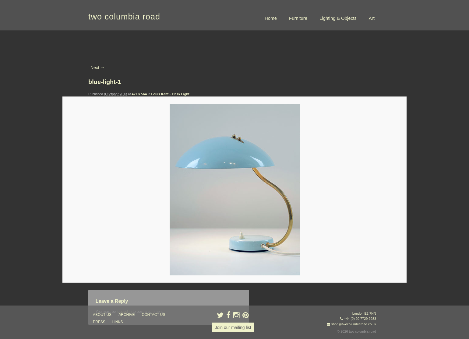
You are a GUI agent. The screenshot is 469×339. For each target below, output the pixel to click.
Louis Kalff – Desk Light (170, 94)
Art (372, 18)
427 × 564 (139, 94)
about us (102, 315)
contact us (153, 315)
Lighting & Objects (338, 18)
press (99, 322)
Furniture (298, 18)
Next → (97, 67)
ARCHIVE (126, 315)
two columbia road (124, 16)
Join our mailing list (233, 327)
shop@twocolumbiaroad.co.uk (353, 324)
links (117, 322)
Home (271, 18)
